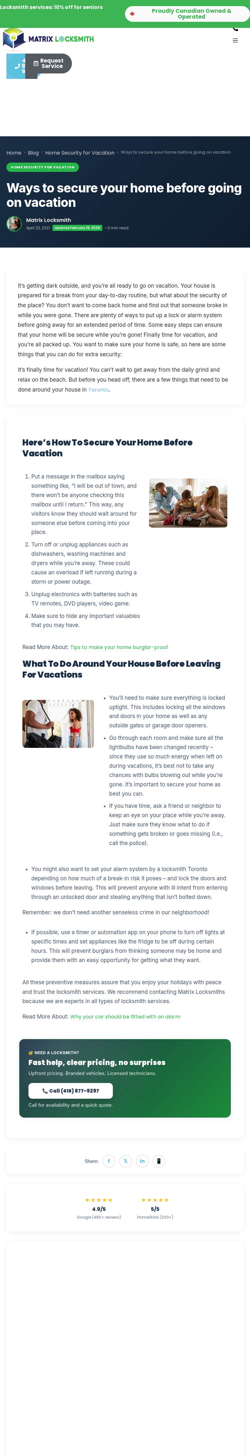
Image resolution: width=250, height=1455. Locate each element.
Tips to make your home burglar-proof (119, 650)
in (142, 1164)
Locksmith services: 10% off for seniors (51, 7)
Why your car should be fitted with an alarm (125, 1020)
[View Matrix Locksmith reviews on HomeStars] (155, 1211)
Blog (33, 156)
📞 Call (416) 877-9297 (70, 1094)
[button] (187, 14)
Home (13, 156)
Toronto (98, 392)
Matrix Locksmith (48, 223)
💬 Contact (115, 1326)
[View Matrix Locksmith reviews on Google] (99, 1211)
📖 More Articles (71, 1326)
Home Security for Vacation (79, 156)
